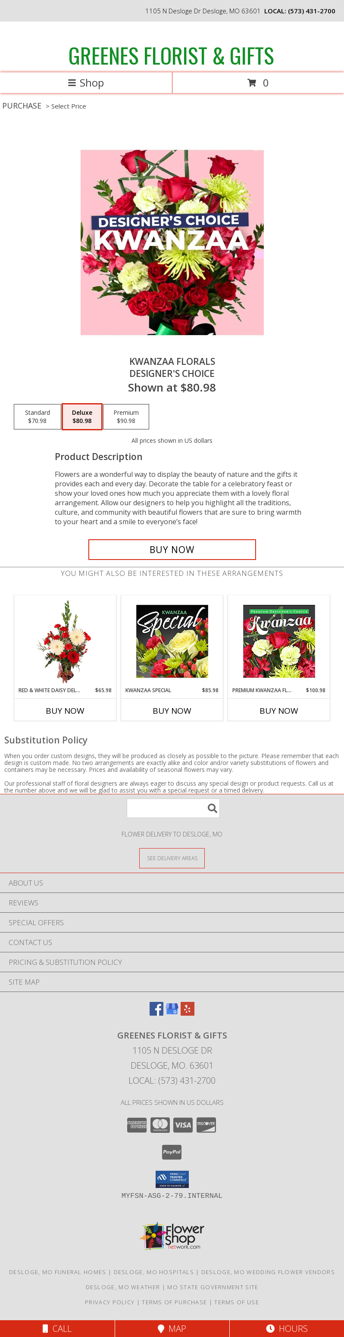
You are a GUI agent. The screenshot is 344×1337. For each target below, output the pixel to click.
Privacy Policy (109, 1302)
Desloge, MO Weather (123, 1287)
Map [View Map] (172, 1328)
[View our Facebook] (156, 1013)
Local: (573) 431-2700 (172, 1080)
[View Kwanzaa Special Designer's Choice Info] (172, 641)
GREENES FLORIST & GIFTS (171, 55)
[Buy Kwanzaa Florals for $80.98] (172, 549)
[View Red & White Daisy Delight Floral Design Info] (65, 640)
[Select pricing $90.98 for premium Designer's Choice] (126, 416)
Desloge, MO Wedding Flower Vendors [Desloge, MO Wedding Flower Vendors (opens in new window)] (268, 1272)
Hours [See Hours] (287, 1328)
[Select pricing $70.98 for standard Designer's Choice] (37, 416)
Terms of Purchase (174, 1302)
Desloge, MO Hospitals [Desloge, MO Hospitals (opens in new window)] (154, 1272)
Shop (86, 82)
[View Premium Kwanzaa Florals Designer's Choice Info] (279, 641)
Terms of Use (236, 1302)
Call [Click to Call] (57, 1328)
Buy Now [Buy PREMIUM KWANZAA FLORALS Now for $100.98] (279, 710)
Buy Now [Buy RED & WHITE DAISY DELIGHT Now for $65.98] (65, 710)
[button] (172, 1179)
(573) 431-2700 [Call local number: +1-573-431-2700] (311, 10)
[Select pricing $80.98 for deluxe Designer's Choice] (82, 416)
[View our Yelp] (187, 1013)
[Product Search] (173, 808)
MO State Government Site (212, 1287)
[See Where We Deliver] (172, 858)
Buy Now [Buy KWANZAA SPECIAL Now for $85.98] (172, 710)
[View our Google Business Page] (172, 1013)
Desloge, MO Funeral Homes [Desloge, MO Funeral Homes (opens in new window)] (57, 1272)
